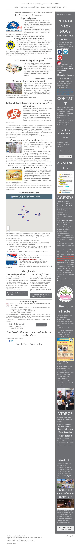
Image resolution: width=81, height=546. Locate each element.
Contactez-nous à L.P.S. (25, 266)
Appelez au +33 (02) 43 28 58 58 (65, 133)
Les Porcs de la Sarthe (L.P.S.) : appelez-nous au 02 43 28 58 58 (40, 3)
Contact (20, 539)
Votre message (41, 325)
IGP (44, 41)
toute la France (65, 113)
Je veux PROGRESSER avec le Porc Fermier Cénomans (39, 295)
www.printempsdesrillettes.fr (65, 285)
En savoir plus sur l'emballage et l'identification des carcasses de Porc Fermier (30, 165)
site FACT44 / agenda (67, 220)
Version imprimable (13, 536)
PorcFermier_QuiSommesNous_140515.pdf (23, 311)
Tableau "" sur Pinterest (65, 70)
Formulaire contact (65, 157)
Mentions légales (11, 543)
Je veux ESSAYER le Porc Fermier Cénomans (16, 293)
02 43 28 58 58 (16, 323)
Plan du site (22, 536)
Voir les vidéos (48, 58)
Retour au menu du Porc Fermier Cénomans (65, 528)
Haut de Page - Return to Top (29, 344)
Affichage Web (70, 536)
